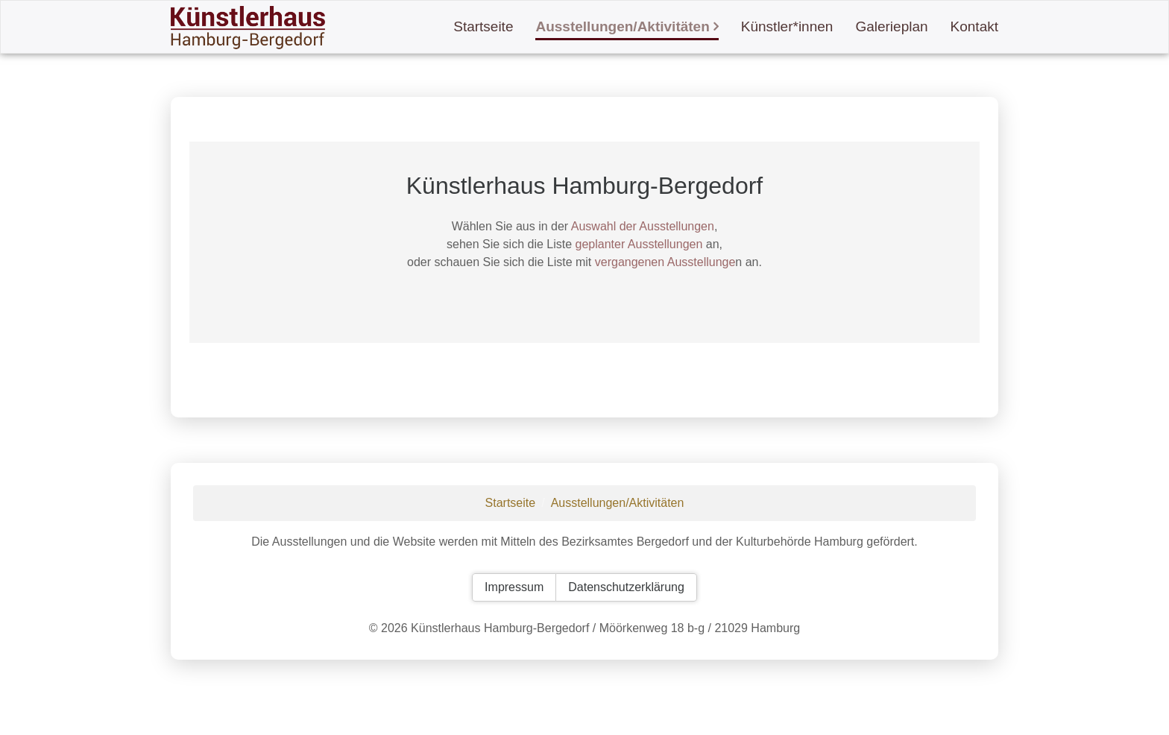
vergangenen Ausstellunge (665, 262)
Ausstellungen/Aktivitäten (622, 26)
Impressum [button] (514, 587)
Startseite (483, 26)
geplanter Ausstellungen (639, 244)
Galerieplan (891, 26)
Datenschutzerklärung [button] (626, 587)
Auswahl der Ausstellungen (642, 226)
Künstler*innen (787, 26)
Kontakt (974, 26)
